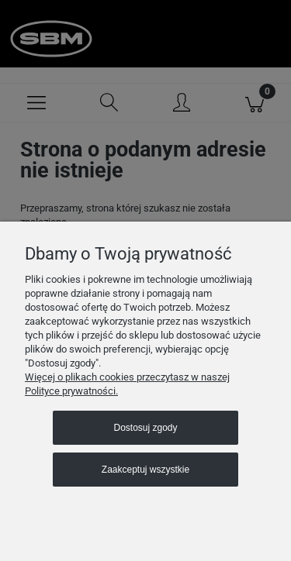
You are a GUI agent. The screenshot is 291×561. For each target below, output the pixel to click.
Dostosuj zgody (145, 427)
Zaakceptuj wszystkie (145, 469)
